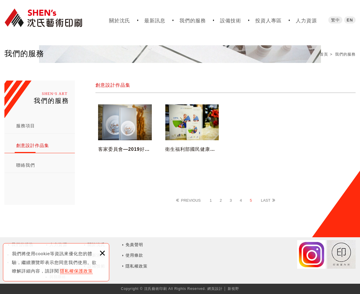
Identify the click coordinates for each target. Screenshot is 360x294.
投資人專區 (268, 20)
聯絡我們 (25, 165)
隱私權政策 (137, 266)
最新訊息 (154, 20)
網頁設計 (215, 289)
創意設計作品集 (32, 145)
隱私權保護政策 (76, 270)
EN (350, 19)
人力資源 (306, 20)
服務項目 (25, 125)
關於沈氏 (119, 20)
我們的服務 (192, 20)
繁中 (335, 19)
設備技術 (230, 20)
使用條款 (134, 255)
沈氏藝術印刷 (48, 18)
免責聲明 (134, 244)
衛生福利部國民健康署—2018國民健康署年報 (192, 138)
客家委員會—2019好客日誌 (124, 138)
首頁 (324, 54)
